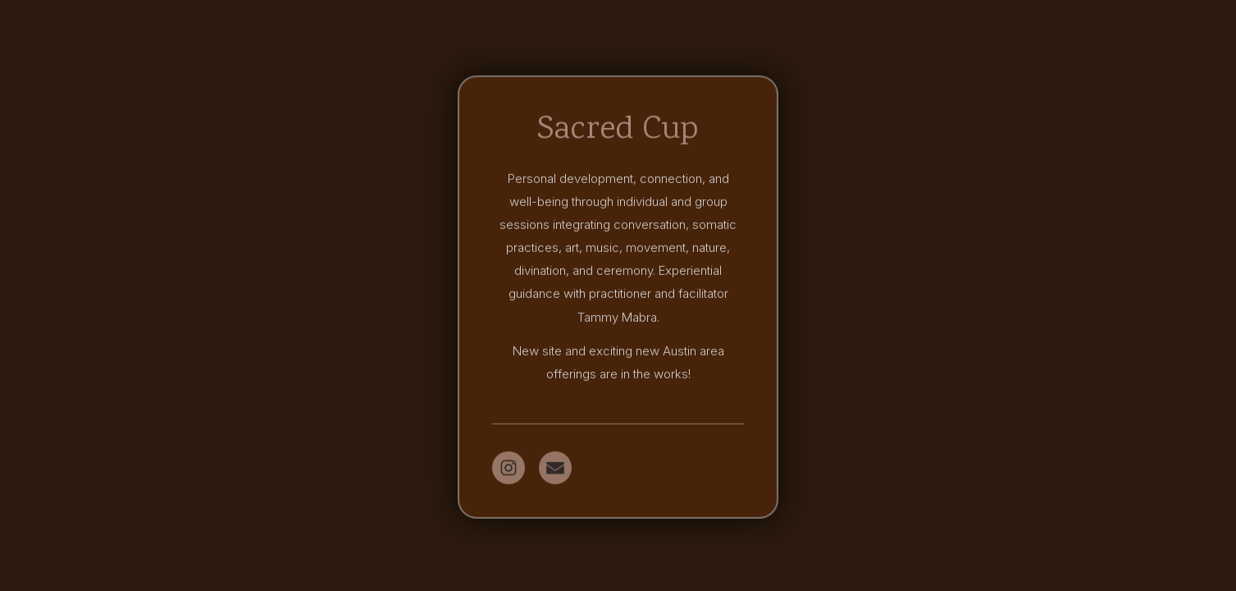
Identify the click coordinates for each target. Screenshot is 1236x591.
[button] (508, 468)
